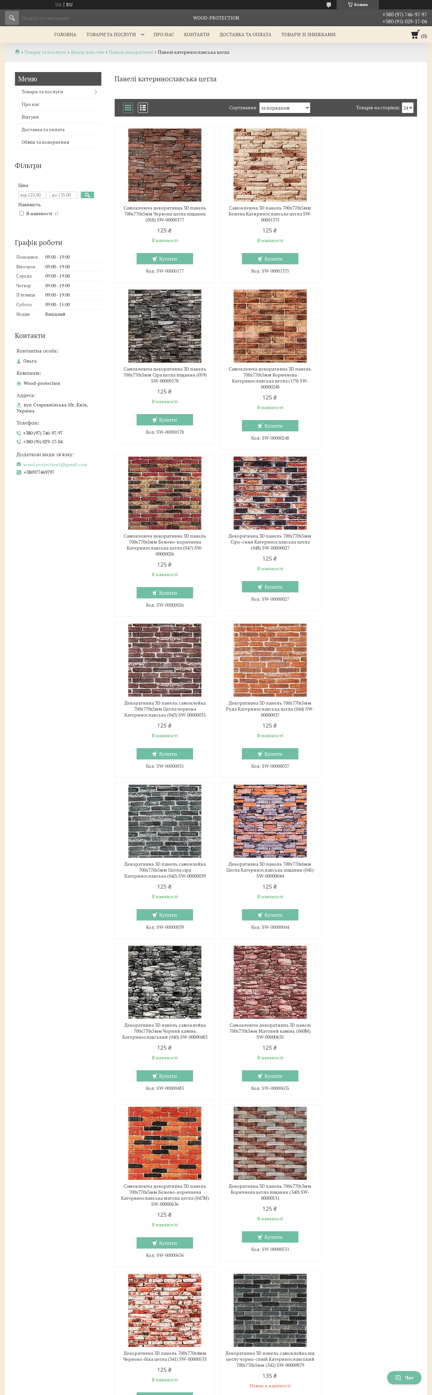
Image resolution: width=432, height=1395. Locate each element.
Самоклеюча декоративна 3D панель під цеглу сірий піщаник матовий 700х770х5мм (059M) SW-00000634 (265, 1196)
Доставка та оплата (245, 34)
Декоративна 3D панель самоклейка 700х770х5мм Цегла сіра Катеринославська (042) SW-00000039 (368, 542)
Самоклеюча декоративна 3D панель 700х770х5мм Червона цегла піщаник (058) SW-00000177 (163, 214)
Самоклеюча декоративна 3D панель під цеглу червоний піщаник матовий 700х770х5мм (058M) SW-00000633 (163, 1196)
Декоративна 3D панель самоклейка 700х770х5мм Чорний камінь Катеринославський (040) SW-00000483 (265, 703)
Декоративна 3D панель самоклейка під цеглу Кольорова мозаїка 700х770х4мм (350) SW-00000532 (368, 1196)
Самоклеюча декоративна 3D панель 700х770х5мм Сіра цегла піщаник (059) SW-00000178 (368, 214)
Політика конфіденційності (258, 1388)
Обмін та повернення (45, 142)
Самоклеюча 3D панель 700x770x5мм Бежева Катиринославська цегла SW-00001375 (265, 214)
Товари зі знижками (308, 34)
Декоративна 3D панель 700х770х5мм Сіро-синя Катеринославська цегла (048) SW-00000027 (368, 375)
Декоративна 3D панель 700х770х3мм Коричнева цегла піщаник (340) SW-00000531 (265, 864)
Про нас (164, 34)
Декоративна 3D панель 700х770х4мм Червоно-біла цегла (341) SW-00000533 (368, 861)
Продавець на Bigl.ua (216, 1382)
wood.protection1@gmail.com (55, 465)
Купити (167, 258)
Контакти (197, 34)
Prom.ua (247, 1376)
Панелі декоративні (131, 52)
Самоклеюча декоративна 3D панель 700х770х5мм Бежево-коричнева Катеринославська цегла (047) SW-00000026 (265, 378)
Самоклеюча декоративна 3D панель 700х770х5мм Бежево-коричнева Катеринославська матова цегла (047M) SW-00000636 (163, 867)
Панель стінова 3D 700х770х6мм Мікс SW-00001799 (368, 1028)
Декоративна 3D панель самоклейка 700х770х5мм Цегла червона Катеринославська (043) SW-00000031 (163, 542)
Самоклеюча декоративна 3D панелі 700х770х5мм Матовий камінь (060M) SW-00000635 (368, 703)
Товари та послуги (111, 34)
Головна (65, 34)
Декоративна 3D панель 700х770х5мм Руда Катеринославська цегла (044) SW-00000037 (265, 542)
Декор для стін (87, 52)
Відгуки (30, 117)
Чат (404, 1377)
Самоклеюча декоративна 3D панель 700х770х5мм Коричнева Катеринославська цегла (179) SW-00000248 (163, 378)
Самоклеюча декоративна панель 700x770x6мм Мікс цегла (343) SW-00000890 (266, 1031)
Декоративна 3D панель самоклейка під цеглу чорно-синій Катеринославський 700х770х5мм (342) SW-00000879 (163, 1034)
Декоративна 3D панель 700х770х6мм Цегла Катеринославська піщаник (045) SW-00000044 (163, 703)
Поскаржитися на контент (206, 1388)
